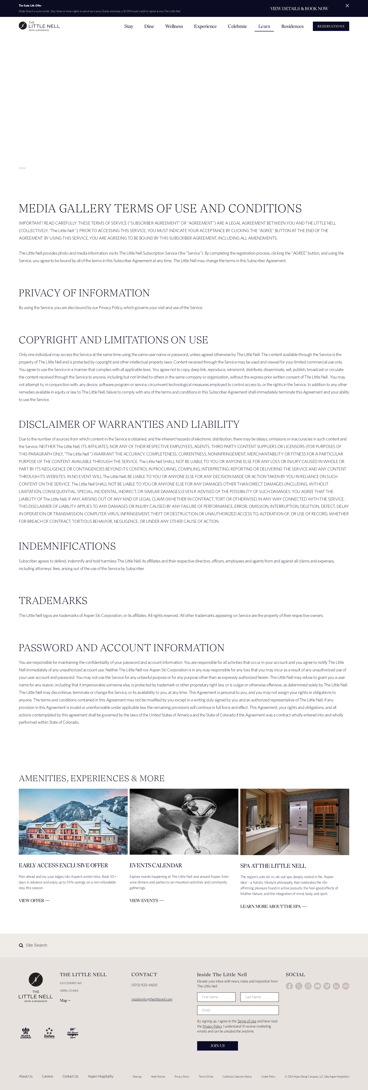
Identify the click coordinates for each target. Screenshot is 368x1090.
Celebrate (237, 26)
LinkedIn (336, 986)
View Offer (31, 900)
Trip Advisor (345, 986)
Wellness (174, 26)
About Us (25, 1076)
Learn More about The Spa (270, 906)
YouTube (317, 986)
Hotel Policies (158, 1076)
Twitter (298, 986)
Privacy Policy (212, 1026)
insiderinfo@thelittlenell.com (151, 999)
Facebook (289, 986)
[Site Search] (163, 945)
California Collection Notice (237, 1076)
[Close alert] (347, 6)
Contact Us (70, 1076)
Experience (205, 26)
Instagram (308, 986)
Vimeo (326, 986)
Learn (264, 26)
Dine (149, 26)
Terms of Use (246, 1021)
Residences (292, 26)
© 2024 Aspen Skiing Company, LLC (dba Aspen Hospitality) (317, 1076)
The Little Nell (39, 26)
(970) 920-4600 (144, 985)
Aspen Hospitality (101, 1076)
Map (63, 1000)
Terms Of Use (206, 1076)
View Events (144, 900)
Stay (128, 26)
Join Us (218, 1046)
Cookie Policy (268, 1076)
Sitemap (137, 1076)
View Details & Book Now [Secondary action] (299, 8)
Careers (47, 1076)
